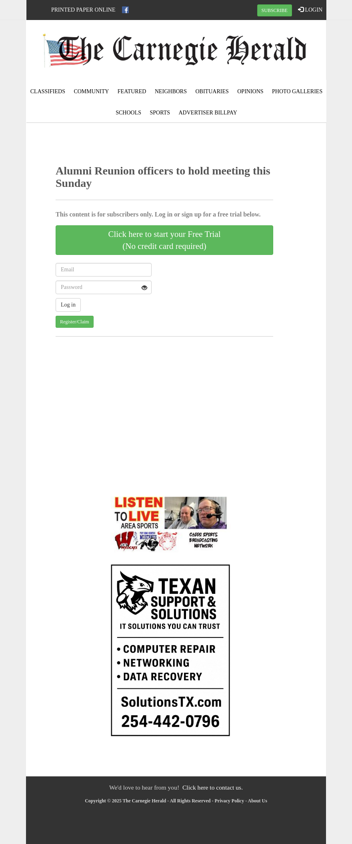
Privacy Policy (229, 801)
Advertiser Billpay (208, 113)
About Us (257, 801)
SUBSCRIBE (275, 10)
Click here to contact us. (212, 787)
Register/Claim (74, 322)
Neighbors (171, 91)
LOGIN (310, 9)
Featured (132, 91)
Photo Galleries (297, 91)
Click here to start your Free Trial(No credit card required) (164, 240)
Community (91, 91)
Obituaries (212, 91)
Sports (160, 113)
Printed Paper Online (83, 10)
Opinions (250, 91)
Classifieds (47, 91)
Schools (128, 113)
